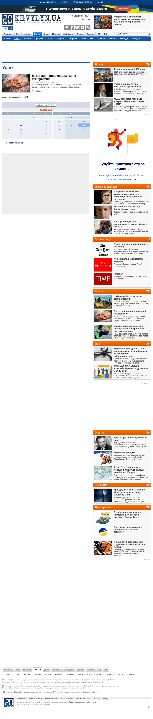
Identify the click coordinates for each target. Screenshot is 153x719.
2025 (26, 97)
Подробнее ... (37, 91)
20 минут (15, 680)
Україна (64, 2)
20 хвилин (31, 704)
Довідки (136, 39)
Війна (110, 2)
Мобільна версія (48, 2)
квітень (43, 109)
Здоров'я (72, 39)
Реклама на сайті (35, 699)
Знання (27, 39)
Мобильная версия (83, 699)
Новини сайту (67, 699)
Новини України (8, 702)
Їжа (91, 39)
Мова (100, 2)
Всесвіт (112, 39)
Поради (124, 39)
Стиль (7, 39)
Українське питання (82, 2)
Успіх (17, 39)
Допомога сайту (51, 699)
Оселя (50, 39)
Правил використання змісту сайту (82, 702)
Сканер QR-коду (101, 699)
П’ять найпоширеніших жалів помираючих (54, 77)
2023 (20, 97)
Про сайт (21, 699)
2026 (50, 109)
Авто (83, 39)
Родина (60, 39)
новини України (30, 682)
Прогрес (39, 39)
